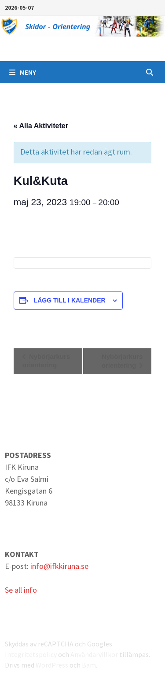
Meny (22, 72)
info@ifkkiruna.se (59, 566)
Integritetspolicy (31, 654)
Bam (89, 665)
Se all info (21, 590)
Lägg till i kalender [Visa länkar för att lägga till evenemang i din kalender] (70, 300)
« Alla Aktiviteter (41, 125)
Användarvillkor (94, 654)
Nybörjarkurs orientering (46, 361)
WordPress (52, 665)
